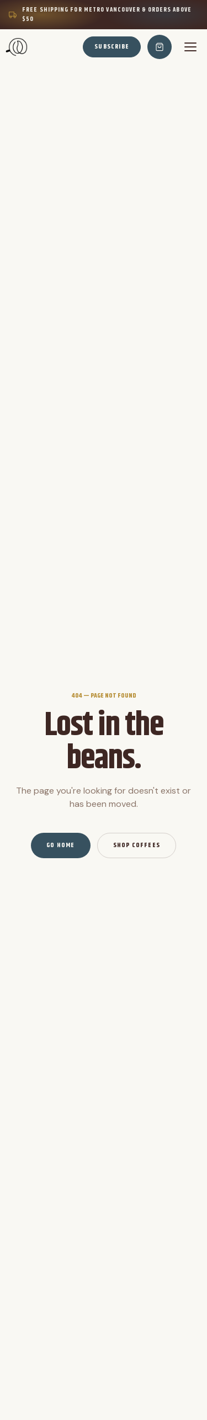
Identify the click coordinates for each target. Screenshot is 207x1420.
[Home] (16, 47)
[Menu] (190, 47)
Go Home (60, 845)
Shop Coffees (136, 845)
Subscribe (111, 46)
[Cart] (159, 47)
